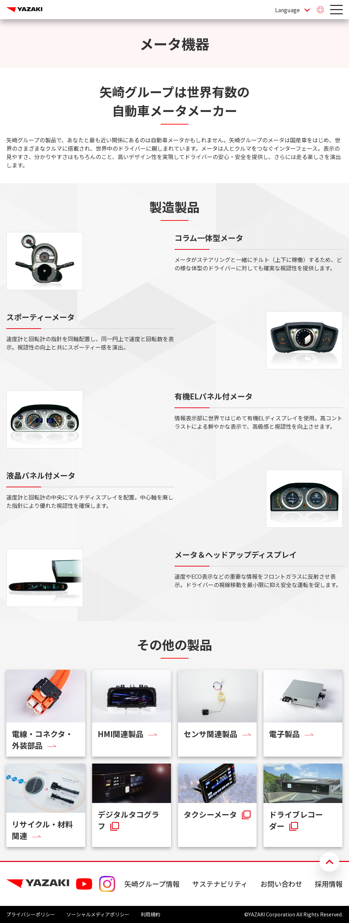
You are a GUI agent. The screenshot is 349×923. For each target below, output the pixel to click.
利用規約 (150, 914)
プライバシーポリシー (30, 914)
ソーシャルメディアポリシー (97, 914)
